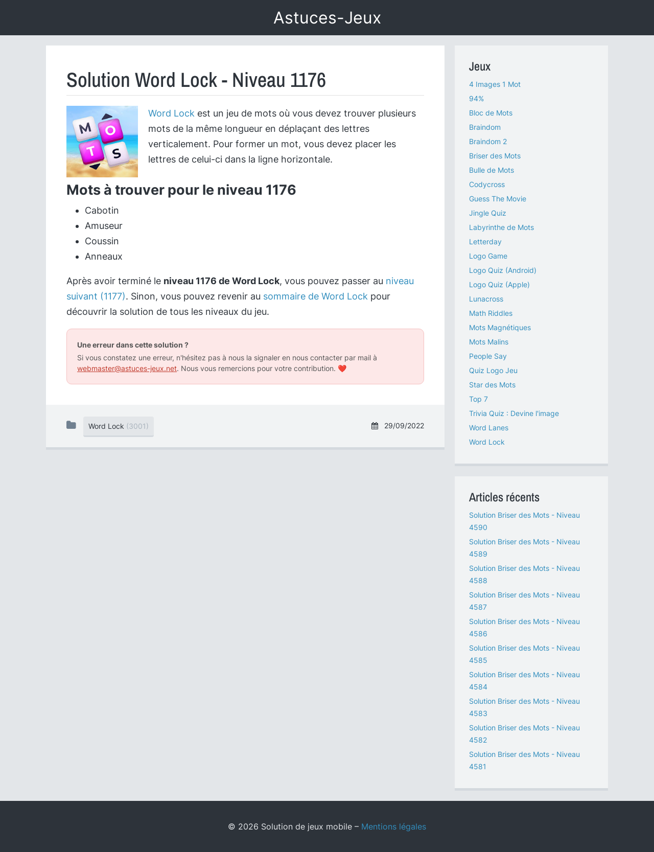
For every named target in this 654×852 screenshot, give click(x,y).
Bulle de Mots (491, 170)
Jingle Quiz (487, 213)
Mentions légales (393, 826)
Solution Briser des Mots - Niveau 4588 (524, 574)
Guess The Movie (497, 198)
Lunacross (486, 298)
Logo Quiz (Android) (502, 270)
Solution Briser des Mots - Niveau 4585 (524, 653)
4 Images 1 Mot (495, 84)
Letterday (485, 241)
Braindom (485, 127)
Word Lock (171, 113)
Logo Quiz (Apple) (499, 284)
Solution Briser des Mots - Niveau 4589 (524, 547)
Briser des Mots (495, 155)
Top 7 (478, 399)
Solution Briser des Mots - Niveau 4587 (524, 600)
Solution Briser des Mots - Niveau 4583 (524, 707)
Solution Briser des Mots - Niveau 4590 (524, 521)
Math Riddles (490, 313)
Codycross (487, 184)
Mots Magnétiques (500, 327)
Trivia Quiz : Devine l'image (514, 413)
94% (476, 98)
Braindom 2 (488, 141)
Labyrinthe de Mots (501, 227)
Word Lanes (488, 427)
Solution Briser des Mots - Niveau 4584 (524, 680)
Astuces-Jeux (327, 18)
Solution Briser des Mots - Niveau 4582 (524, 733)
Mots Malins (488, 341)
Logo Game (488, 255)
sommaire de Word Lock (315, 296)
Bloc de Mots (490, 112)
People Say (488, 356)
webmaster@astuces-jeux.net (127, 368)
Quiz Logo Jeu (493, 370)
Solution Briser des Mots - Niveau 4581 (524, 760)
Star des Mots (492, 384)
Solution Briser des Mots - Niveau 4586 (524, 627)
